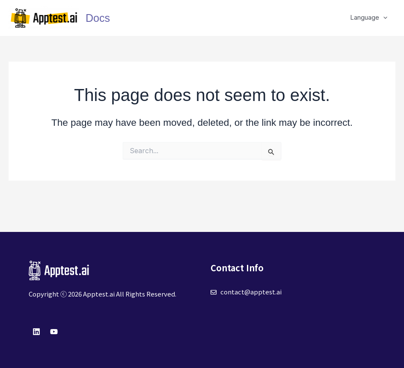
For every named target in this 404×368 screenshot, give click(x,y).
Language (370, 17)
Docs (98, 18)
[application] (385, 17)
